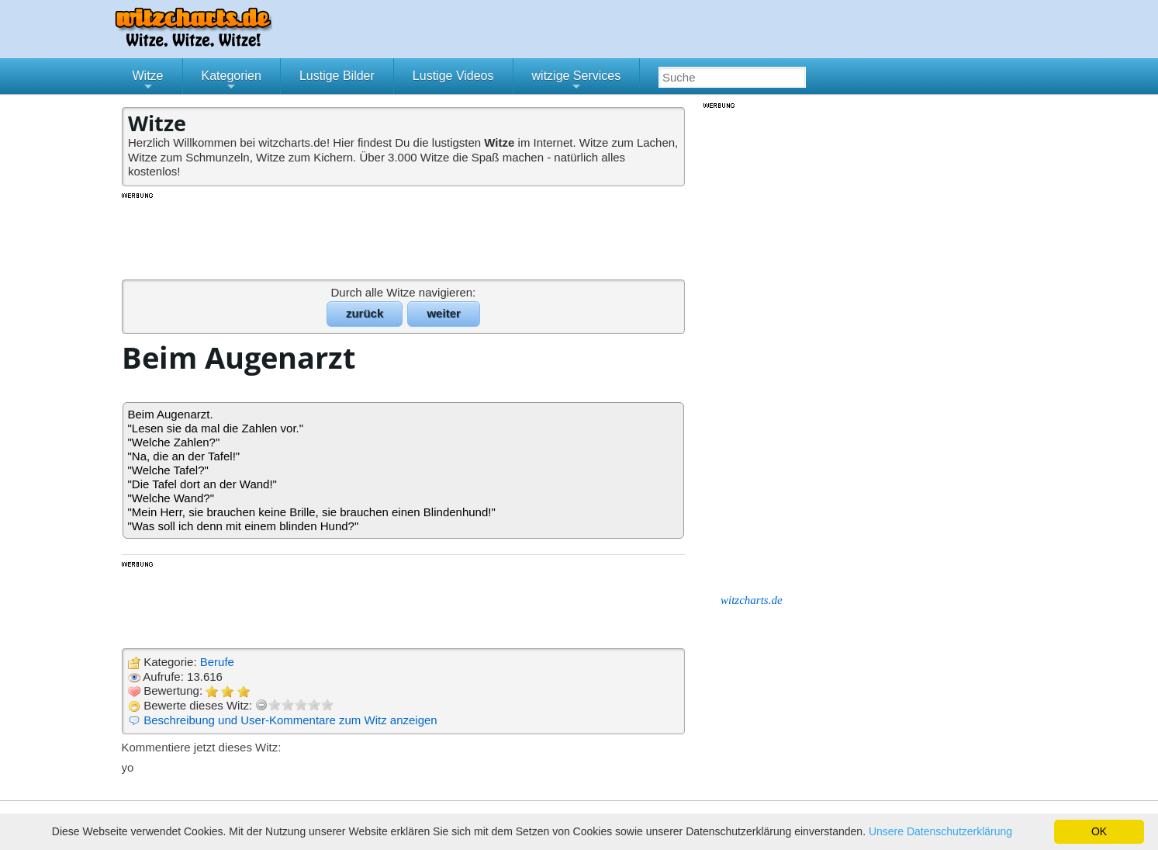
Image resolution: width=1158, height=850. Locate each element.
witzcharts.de (752, 600)
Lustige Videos (453, 75)
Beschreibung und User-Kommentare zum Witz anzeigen (290, 720)
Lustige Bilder (337, 75)
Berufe (217, 661)
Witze (148, 81)
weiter (443, 313)
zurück (364, 313)
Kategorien (231, 81)
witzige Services (576, 81)
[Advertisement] (405, 235)
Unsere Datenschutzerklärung (940, 831)
